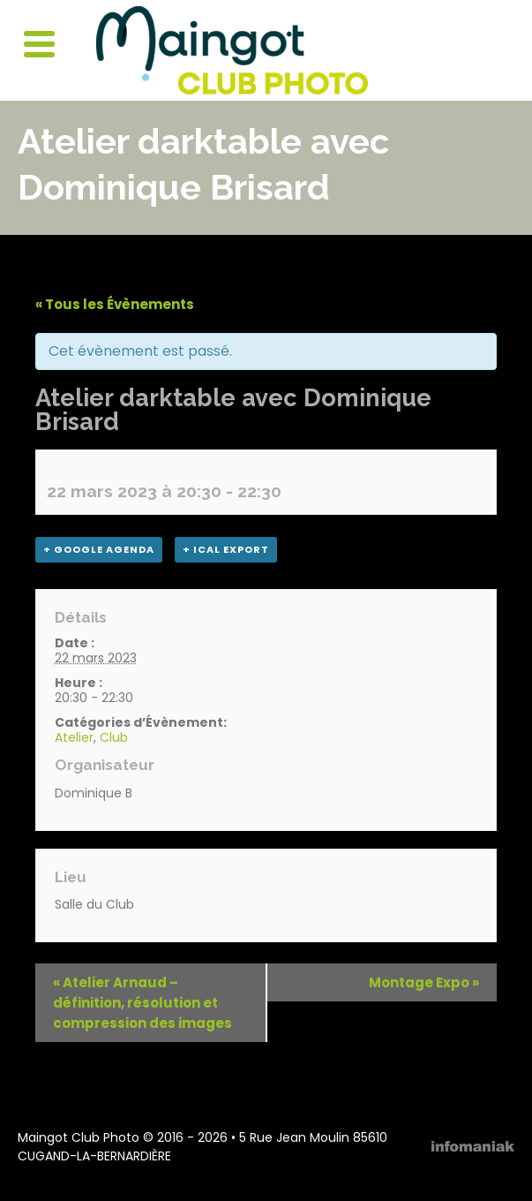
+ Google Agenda (98, 549)
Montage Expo (424, 982)
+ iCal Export (226, 549)
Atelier (74, 737)
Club (114, 737)
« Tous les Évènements (114, 304)
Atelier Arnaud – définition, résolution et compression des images (142, 1002)
